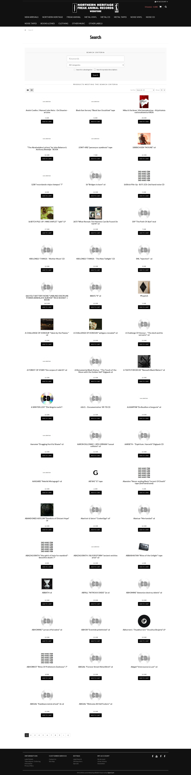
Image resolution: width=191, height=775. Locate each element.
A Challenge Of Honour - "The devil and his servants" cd (144, 334)
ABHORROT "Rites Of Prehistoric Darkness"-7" (47, 667)
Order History (102, 761)
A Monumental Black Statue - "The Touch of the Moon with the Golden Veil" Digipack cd (95, 371)
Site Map (52, 761)
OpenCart (110, 772)
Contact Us (52, 759)
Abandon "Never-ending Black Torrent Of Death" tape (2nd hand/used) (144, 482)
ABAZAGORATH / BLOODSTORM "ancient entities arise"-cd (95, 556)
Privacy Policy (29, 766)
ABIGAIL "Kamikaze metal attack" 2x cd (47, 704)
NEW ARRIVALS (31, 17)
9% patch (144, 296)
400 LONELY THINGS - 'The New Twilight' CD (95, 259)
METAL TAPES (120, 17)
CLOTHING (63, 23)
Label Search (77, 759)
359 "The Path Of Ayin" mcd (144, 222)
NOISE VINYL (136, 17)
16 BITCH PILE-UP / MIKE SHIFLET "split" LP (47, 222)
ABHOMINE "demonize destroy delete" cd (144, 593)
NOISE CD (150, 17)
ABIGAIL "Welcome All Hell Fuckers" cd (95, 704)
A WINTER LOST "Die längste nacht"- (47, 407)
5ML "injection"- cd (144, 259)
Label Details (29, 759)
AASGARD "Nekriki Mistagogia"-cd (47, 481)
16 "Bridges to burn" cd (95, 184)
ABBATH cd (47, 593)
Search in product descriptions (105, 70)
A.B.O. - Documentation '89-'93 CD (95, 407)
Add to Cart (47, 122)
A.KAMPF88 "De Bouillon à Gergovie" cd (144, 407)
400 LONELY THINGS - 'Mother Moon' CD (47, 259)
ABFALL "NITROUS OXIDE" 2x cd (95, 593)
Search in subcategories (83, 70)
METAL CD (105, 17)
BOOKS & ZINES (47, 23)
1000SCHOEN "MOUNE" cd (144, 147)
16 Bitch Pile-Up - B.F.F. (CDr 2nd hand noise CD (144, 184)
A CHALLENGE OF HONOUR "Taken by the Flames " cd (47, 334)
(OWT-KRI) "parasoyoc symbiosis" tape (95, 147)
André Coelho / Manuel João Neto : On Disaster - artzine (47, 111)
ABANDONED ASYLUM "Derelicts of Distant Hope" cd (47, 519)
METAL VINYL (90, 17)
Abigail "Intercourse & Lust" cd (144, 667)
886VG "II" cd (95, 296)
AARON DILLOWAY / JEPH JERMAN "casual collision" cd (95, 445)
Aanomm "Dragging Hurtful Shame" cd (46, 444)
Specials (76, 763)
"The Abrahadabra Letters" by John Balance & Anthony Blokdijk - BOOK (47, 148)
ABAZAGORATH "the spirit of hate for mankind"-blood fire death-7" (47, 556)
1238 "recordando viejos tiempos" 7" (47, 184)
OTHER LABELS (95, 23)
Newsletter (101, 763)
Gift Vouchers (77, 761)
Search (30, 30)
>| (68, 735)
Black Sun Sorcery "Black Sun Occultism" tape (95, 110)
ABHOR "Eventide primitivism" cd (95, 630)
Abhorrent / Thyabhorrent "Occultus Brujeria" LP (144, 630)
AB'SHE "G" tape (96, 481)
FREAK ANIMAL (74, 17)
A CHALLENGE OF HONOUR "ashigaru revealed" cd (95, 333)
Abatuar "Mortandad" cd (144, 518)
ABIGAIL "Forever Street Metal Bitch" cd (95, 667)
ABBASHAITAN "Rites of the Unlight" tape (144, 555)
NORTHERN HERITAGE (52, 17)
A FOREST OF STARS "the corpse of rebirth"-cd (47, 370)
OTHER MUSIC (78, 23)
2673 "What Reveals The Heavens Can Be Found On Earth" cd (95, 223)
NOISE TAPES (31, 23)
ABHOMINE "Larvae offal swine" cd (47, 630)
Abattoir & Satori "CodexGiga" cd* (95, 518)
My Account (101, 759)
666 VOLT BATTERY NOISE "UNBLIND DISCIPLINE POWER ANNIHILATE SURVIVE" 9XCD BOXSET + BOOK (47, 298)
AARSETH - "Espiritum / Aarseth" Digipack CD (144, 444)
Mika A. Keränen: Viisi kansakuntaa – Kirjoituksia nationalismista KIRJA (144, 111)
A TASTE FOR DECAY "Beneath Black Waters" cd (144, 370)
